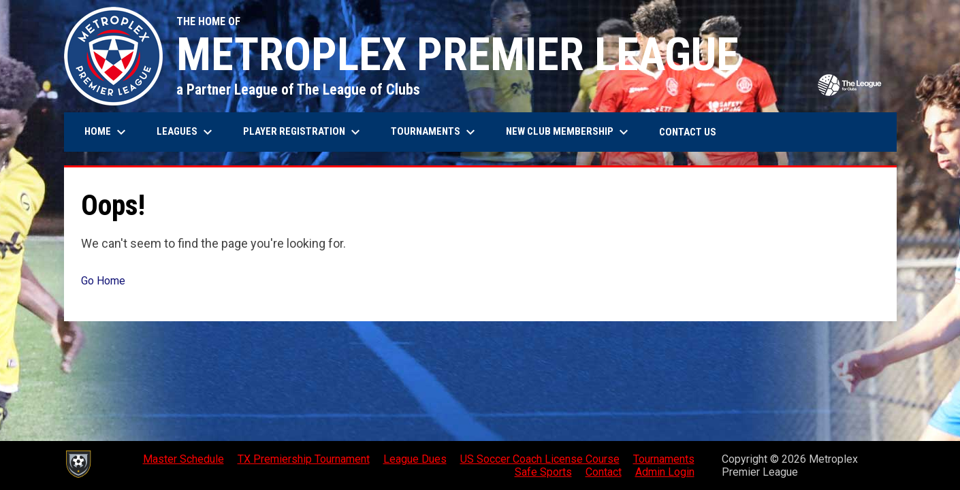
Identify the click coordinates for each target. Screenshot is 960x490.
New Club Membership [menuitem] (569, 132)
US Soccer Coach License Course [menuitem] (540, 459)
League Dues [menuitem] (415, 459)
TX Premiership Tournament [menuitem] (304, 459)
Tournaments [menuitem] (435, 132)
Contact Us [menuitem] (687, 132)
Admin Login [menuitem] (664, 472)
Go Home (103, 280)
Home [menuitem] (106, 132)
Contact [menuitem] (604, 472)
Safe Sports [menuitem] (543, 472)
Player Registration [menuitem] (303, 132)
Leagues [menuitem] (186, 132)
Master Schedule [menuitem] (183, 459)
